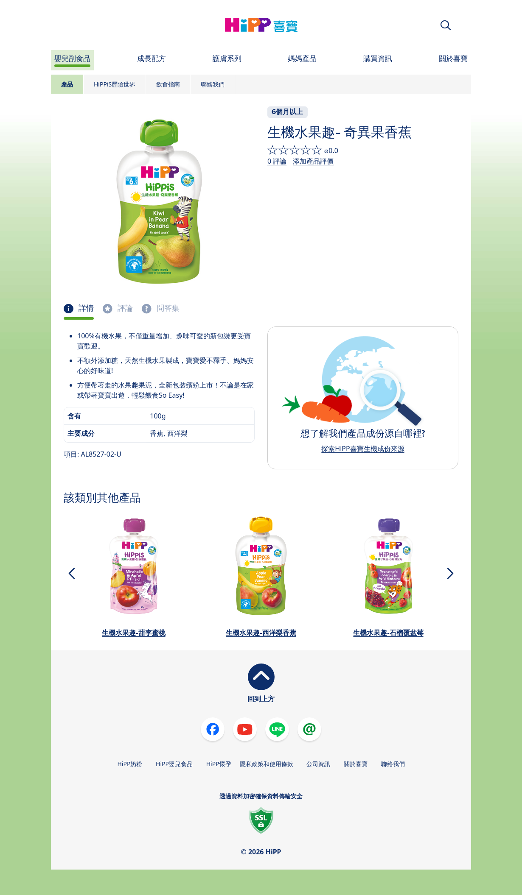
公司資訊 (318, 764)
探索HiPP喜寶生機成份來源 (362, 448)
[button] (446, 25)
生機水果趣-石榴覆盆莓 (388, 632)
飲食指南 (168, 84)
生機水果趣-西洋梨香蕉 (261, 632)
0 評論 (276, 161)
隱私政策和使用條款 (266, 764)
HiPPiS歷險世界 (114, 84)
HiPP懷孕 (218, 764)
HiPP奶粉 (129, 764)
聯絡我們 (213, 84)
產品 (67, 84)
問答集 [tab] (167, 308)
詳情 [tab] (85, 308)
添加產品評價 (313, 161)
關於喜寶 (356, 764)
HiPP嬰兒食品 (174, 764)
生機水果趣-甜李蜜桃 (133, 632)
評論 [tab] (124, 308)
